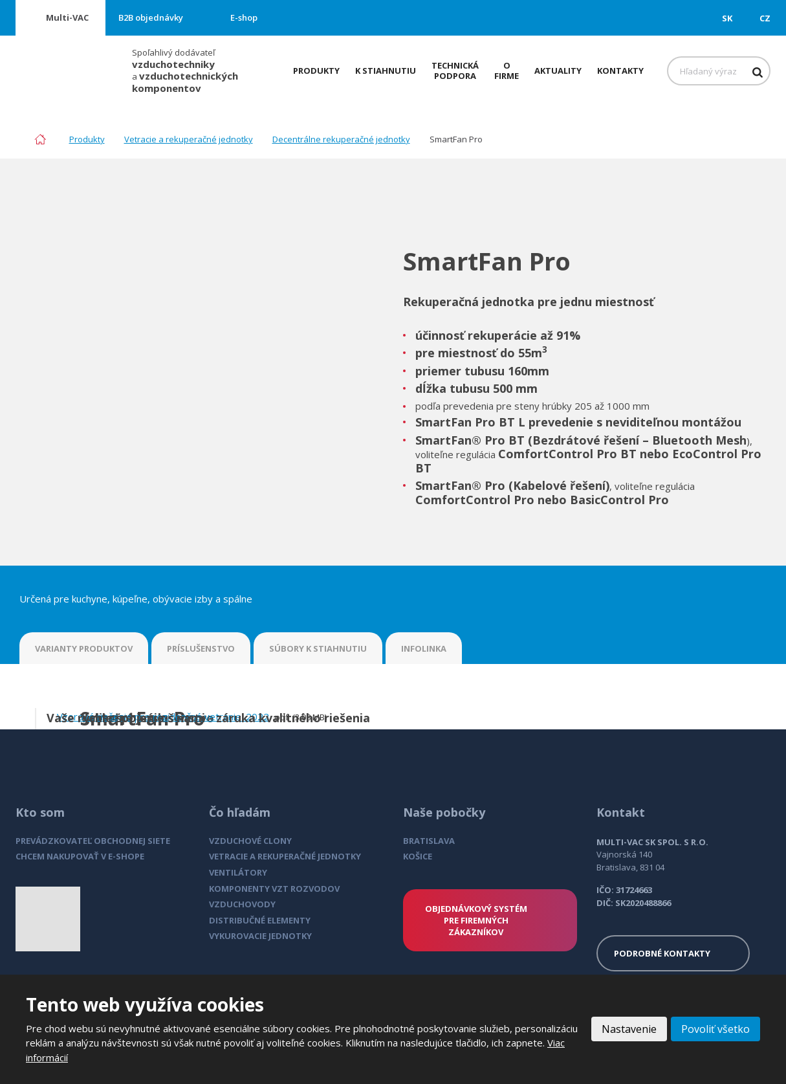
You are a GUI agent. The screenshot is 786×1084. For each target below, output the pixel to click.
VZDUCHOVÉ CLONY (250, 840)
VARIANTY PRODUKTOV (84, 648)
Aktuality (558, 70)
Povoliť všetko (715, 1029)
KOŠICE (417, 856)
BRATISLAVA (429, 840)
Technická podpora (455, 71)
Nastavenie (629, 1029)
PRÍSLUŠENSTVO (201, 648)
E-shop (243, 17)
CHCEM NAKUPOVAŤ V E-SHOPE (80, 856)
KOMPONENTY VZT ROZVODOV (274, 888)
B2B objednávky (150, 17)
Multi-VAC (67, 17)
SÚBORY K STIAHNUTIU (318, 648)
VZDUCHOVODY (242, 904)
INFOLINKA (423, 648)
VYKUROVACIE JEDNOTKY (260, 936)
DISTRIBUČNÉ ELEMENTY (260, 920)
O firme (506, 71)
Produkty (316, 70)
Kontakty (620, 70)
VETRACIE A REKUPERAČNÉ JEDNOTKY (285, 856)
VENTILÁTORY (238, 872)
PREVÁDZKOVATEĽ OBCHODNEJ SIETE (93, 840)
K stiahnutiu (385, 70)
